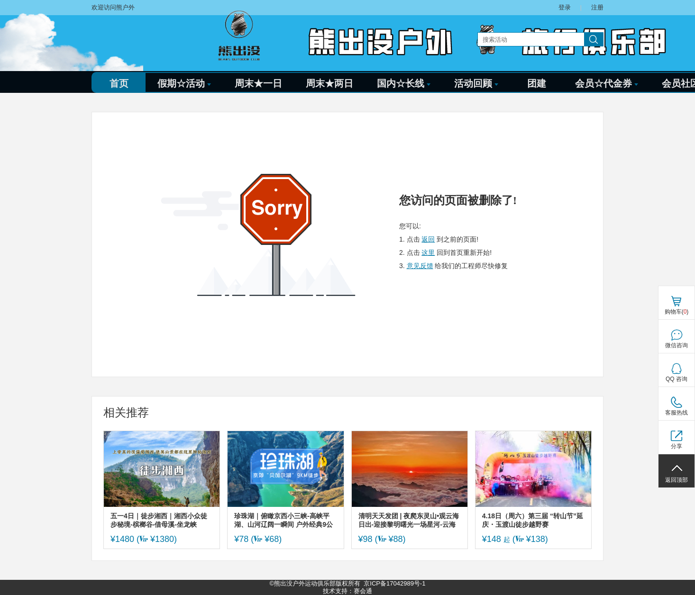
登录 (564, 7)
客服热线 (676, 412)
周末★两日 (329, 83)
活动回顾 (476, 83)
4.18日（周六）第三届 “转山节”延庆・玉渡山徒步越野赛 (532, 520)
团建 (536, 83)
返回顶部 (676, 480)
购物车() (677, 311)
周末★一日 (258, 83)
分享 (676, 446)
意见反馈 (420, 266)
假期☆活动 (184, 83)
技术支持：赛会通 (347, 591)
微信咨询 (676, 345)
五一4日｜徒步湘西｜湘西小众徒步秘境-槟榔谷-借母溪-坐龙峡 (158, 520)
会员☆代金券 (606, 83)
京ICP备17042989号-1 (394, 583)
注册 (597, 7)
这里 (428, 252)
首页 (119, 83)
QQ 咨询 (676, 379)
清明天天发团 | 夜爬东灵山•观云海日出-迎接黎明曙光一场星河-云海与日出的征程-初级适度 (408, 520)
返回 (428, 239)
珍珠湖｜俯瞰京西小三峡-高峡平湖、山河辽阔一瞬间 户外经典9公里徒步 (283, 520)
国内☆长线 (403, 83)
